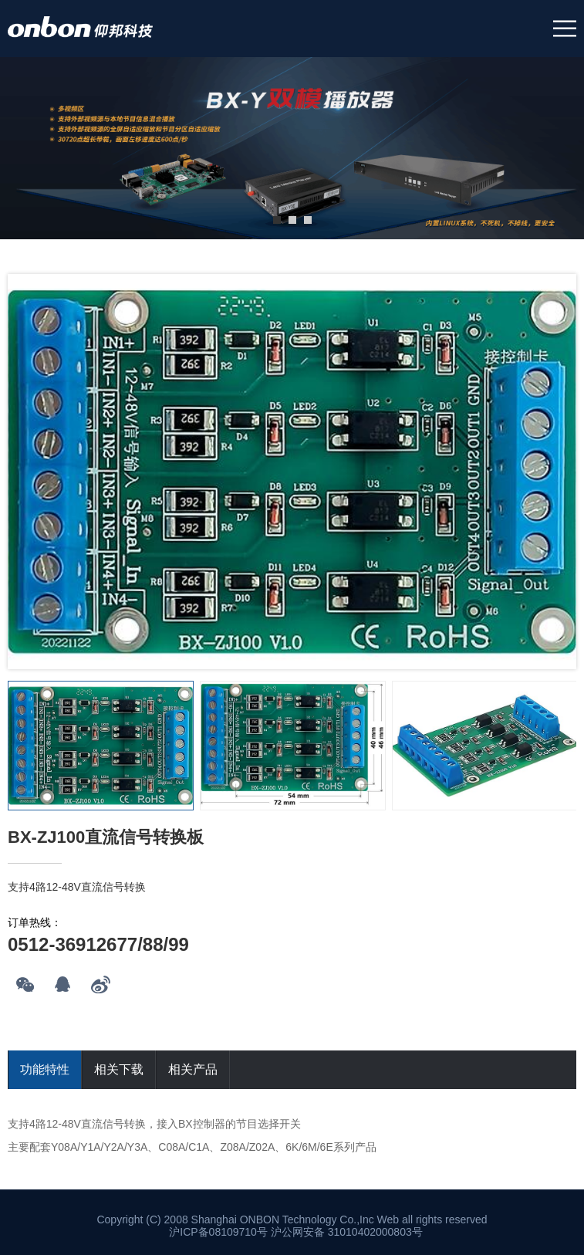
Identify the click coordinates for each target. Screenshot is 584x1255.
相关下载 (118, 1069)
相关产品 (193, 1069)
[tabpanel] (292, 148)
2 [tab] (292, 220)
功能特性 (44, 1069)
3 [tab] (308, 220)
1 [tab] (277, 220)
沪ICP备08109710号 (218, 1232)
